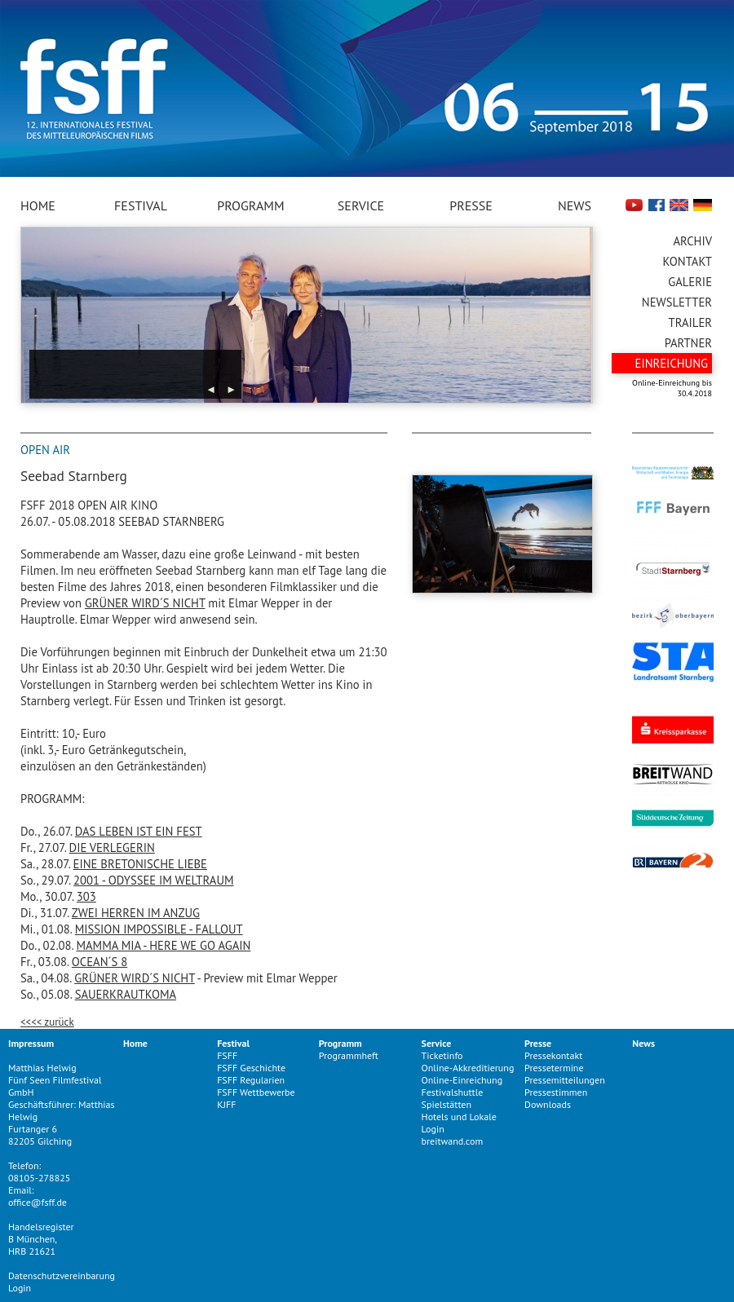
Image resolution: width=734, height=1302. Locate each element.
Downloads (547, 1104)
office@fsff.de (37, 1202)
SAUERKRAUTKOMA (125, 994)
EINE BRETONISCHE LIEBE (140, 864)
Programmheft (348, 1055)
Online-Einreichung (462, 1080)
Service (361, 205)
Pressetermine (553, 1067)
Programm (250, 205)
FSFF (227, 1055)
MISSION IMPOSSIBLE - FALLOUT (159, 929)
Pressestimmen (555, 1092)
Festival (140, 205)
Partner (688, 343)
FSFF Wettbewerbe (256, 1092)
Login (19, 1288)
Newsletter (677, 302)
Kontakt (687, 261)
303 (86, 896)
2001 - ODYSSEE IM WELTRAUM (153, 880)
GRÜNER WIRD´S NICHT (145, 603)
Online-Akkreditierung (468, 1067)
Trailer (690, 322)
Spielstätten (446, 1104)
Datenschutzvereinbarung (61, 1275)
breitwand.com (453, 1141)
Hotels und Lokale (459, 1116)
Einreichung (671, 363)
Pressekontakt (553, 1055)
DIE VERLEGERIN (112, 847)
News (574, 205)
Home (37, 205)
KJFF (226, 1104)
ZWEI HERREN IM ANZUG (136, 912)
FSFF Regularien (251, 1080)
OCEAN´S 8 (99, 961)
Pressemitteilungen (564, 1080)
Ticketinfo (442, 1055)
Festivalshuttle (453, 1092)
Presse (471, 205)
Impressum (31, 1043)
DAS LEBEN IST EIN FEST (138, 831)
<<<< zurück (47, 1022)
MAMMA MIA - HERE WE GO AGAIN (163, 945)
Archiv (693, 241)
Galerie (690, 281)
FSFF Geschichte (251, 1067)
